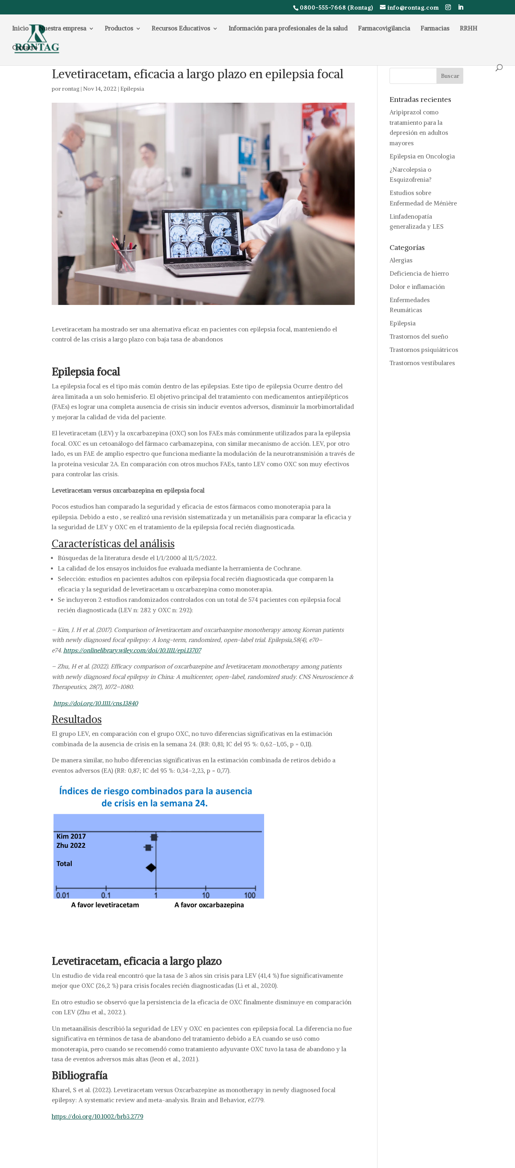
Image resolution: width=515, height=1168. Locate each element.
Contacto (24, 48)
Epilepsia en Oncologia (422, 156)
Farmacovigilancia (384, 29)
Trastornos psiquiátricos (424, 349)
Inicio (20, 29)
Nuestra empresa (62, 29)
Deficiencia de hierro (419, 273)
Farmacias (434, 29)
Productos (119, 29)
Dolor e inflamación (417, 286)
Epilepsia (132, 88)
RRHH (468, 29)
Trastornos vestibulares (422, 363)
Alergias (401, 260)
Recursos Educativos (180, 29)
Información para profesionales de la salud (287, 29)
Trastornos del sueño (419, 336)
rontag (70, 88)
